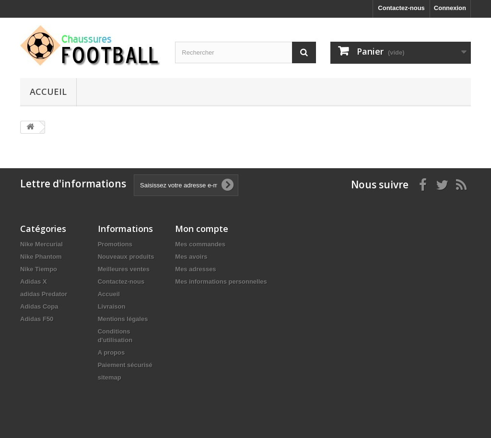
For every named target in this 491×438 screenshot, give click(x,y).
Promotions (115, 244)
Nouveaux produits (126, 256)
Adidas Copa (39, 306)
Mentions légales (123, 319)
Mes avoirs (191, 256)
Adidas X (33, 281)
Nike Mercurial (41, 244)
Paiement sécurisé (125, 365)
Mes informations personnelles (221, 281)
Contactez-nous (401, 8)
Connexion (450, 8)
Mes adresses (195, 269)
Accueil (48, 91)
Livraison (112, 306)
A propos (111, 352)
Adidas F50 (36, 319)
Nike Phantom (41, 256)
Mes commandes (200, 244)
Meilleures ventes (124, 269)
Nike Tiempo (38, 269)
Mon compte (201, 228)
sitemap (109, 377)
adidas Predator (43, 294)
